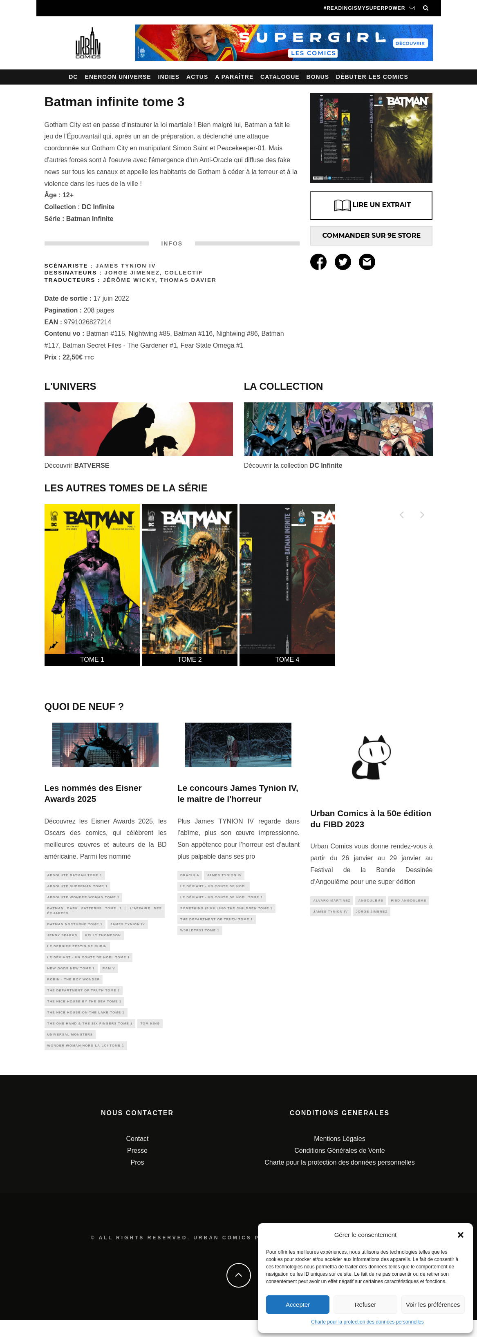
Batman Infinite (90, 218)
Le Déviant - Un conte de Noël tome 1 (88, 965)
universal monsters (70, 1049)
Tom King (150, 1037)
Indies (169, 77)
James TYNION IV (126, 266)
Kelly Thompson (103, 941)
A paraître (234, 77)
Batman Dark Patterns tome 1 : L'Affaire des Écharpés (104, 914)
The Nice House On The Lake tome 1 (86, 1025)
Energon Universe (118, 77)
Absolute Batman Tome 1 (74, 875)
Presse (137, 1167)
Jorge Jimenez (132, 273)
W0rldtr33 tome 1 (199, 935)
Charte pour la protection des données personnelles (367, 1322)
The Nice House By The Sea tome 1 (84, 1014)
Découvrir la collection (293, 465)
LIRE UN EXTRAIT (371, 205)
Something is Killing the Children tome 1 (226, 911)
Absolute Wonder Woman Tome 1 (83, 900)
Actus (197, 77)
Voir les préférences (433, 1304)
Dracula (189, 875)
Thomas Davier (188, 280)
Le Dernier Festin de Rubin (77, 953)
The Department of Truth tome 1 (83, 1001)
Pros (137, 1178)
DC (73, 77)
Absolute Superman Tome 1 (77, 887)
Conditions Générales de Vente (339, 1167)
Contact (137, 1155)
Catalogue (280, 77)
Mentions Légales (339, 1155)
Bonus (318, 77)
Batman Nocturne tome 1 (75, 929)
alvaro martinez (331, 901)
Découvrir (77, 465)
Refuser (365, 1304)
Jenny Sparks (62, 941)
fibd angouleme (408, 901)
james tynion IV (127, 929)
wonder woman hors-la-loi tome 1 (85, 1061)
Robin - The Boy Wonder (73, 989)
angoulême (370, 901)
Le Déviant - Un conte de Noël (213, 887)
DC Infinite (98, 206)
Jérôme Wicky (129, 280)
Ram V (109, 977)
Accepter (298, 1304)
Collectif (184, 273)
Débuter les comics (372, 77)
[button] (461, 1235)
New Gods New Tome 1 (71, 977)
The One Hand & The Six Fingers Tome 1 (90, 1037)
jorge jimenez (371, 913)
